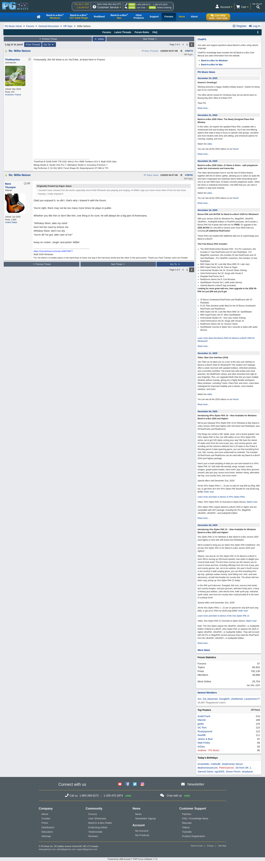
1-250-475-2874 (160, 4)
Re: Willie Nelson (20, 50)
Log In (254, 26)
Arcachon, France (13, 94)
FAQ (154, 32)
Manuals (187, 822)
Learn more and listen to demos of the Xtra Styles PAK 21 (223, 616)
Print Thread (33, 44)
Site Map (222, 846)
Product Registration (193, 836)
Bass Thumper (150, 51)
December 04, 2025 (207, 411)
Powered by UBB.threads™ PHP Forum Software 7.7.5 (132, 859)
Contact (46, 818)
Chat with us (174, 795)
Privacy (210, 846)
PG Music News (206, 72)
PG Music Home (13, 26)
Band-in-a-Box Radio (100, 822)
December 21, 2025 (207, 115)
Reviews (93, 836)
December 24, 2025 (207, 78)
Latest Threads (122, 32)
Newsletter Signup (145, 818)
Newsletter (195, 784)
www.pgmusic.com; (47, 849)
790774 (189, 51)
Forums (30, 26)
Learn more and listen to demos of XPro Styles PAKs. (222, 497)
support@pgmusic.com (87, 849)
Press (45, 822)
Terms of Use (197, 846)
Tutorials (187, 831)
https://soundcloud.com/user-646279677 (53, 251)
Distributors (48, 827)
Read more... (203, 108)
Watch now (252, 502)
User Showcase (97, 818)
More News (204, 650)
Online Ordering (164, 7)
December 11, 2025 (207, 353)
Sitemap (46, 836)
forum (235, 149)
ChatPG (202, 39)
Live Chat (141, 7)
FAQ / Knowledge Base (195, 818)
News (138, 814)
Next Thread (150, 39)
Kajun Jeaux (151, 175)
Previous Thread (48, 39)
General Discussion (49, 26)
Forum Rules (142, 32)
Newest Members (207, 692)
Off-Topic (68, 26)
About (45, 814)
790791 (189, 175)
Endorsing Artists (97, 827)
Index (99, 39)
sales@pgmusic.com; (67, 849)
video (209, 144)
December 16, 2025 (207, 161)
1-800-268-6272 (143, 4)
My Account (141, 830)
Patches (186, 814)
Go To (49, 44)
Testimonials (95, 831)
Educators (47, 831)
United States (11, 222)
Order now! (209, 492)
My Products (142, 835)
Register (239, 26)
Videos (186, 827)
